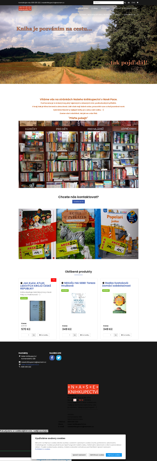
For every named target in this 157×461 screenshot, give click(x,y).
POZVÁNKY (105, 8)
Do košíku (43, 335)
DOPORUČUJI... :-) (131, 14)
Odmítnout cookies (97, 455)
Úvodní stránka (81, 8)
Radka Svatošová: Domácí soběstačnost (116, 284)
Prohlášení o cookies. (42, 449)
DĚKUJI (117, 14)
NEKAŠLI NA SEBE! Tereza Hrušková (78, 284)
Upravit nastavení (79, 455)
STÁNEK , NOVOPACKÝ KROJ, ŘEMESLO (95, 14)
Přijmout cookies (114, 455)
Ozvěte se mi (78, 202)
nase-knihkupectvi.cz (30, 364)
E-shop (95, 8)
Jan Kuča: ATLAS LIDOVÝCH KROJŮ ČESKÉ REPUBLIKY (35, 285)
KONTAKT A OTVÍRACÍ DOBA (125, 8)
